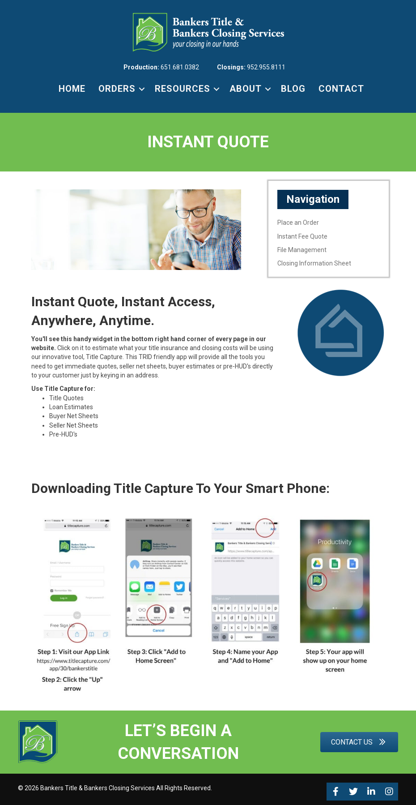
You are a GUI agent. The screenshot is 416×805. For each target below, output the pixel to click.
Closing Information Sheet (314, 263)
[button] (335, 792)
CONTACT (341, 88)
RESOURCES (182, 88)
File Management (302, 249)
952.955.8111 (266, 67)
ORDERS (117, 88)
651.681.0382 (180, 67)
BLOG (293, 88)
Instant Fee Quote (302, 236)
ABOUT (245, 88)
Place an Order (298, 222)
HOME (72, 88)
